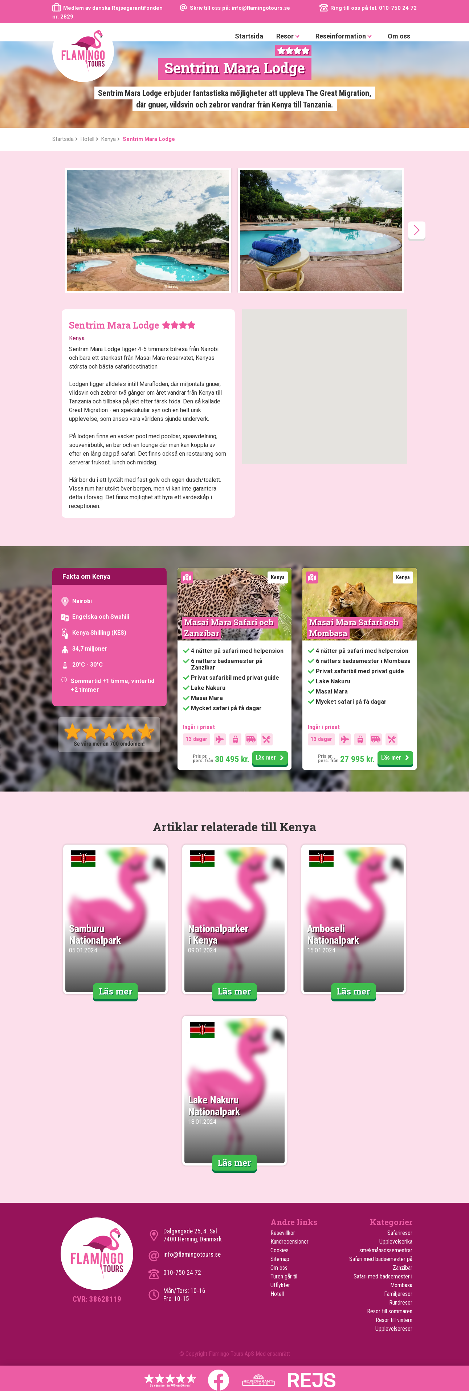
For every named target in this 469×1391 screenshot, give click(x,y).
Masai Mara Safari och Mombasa (354, 627)
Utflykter (280, 1285)
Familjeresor (398, 1293)
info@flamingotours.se (192, 1254)
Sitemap (279, 1259)
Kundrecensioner (289, 1241)
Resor (289, 36)
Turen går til (283, 1276)
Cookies (279, 1250)
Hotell (277, 1293)
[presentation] (416, 230)
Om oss (399, 36)
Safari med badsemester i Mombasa (383, 1281)
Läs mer (271, 758)
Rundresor (400, 1302)
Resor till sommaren (389, 1311)
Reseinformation (345, 36)
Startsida (249, 36)
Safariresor (399, 1232)
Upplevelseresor (393, 1328)
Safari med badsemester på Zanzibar (380, 1263)
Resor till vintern (394, 1320)
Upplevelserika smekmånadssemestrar (385, 1246)
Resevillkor (282, 1232)
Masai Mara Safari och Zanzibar (230, 627)
